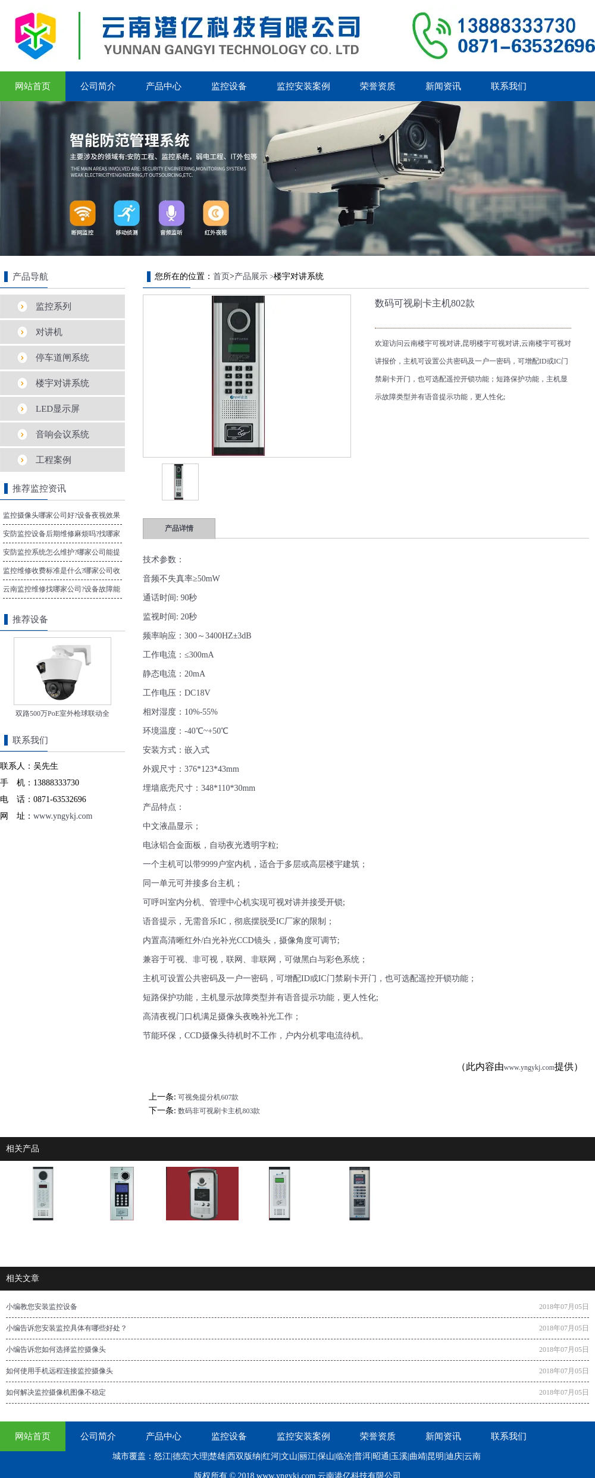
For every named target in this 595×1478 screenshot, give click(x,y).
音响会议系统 (62, 434)
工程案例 (53, 460)
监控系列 (53, 306)
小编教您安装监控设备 (41, 1306)
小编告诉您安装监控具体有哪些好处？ (66, 1328)
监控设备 (229, 86)
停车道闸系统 (62, 357)
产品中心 (163, 86)
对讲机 (49, 332)
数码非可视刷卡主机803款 (219, 1111)
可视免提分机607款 (208, 1097)
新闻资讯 (443, 86)
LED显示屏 (58, 409)
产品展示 (251, 276)
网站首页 (33, 86)
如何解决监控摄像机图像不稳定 (56, 1392)
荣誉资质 (378, 86)
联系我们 (509, 86)
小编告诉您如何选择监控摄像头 (56, 1349)
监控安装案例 (303, 86)
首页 (221, 276)
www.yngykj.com (529, 1067)
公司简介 (98, 86)
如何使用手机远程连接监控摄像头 (59, 1371)
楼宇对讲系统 (62, 383)
